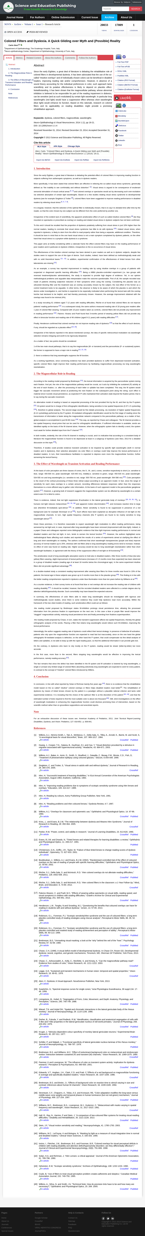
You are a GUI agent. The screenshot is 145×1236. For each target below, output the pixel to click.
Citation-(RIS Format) (126, 80)
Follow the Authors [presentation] (87, 58)
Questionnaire (74, 1231)
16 (55, 313)
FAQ (70, 1228)
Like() (125, 98)
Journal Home (14, 17)
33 (71, 503)
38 (70, 565)
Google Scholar (41, 1218)
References (13, 98)
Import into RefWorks (101, 160)
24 (35, 409)
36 (74, 511)
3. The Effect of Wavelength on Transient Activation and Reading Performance (19, 82)
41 (49, 588)
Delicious (120, 126)
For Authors (37, 17)
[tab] (9, 57)
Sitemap (71, 1221)
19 (73, 327)
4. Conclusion (14, 89)
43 (125, 694)
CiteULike (120, 111)
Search (135, 9)
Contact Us (72, 1218)
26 (124, 477)
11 (62, 258)
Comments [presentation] (70, 58)
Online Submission (63, 17)
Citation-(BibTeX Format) (127, 85)
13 (55, 262)
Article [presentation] (9, 58)
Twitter (119, 135)
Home (3, 1218)
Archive (109, 17)
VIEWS (104, 30)
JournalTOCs (40, 1231)
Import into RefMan (81, 160)
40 (136, 578)
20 (75, 327)
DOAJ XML (122, 71)
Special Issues (7, 1231)
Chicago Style (74, 146)
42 (103, 683)
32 (68, 503)
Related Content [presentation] (33, 58)
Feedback (72, 1224)
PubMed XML (123, 76)
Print (118, 145)
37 (50, 518)
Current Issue (89, 17)
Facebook (120, 130)
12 (65, 258)
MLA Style (41, 146)
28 (127, 499)
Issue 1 (39, 24)
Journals (4, 1224)
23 (85, 349)
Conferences (6, 1228)
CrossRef (124, 740)
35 (70, 507)
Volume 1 (28, 24)
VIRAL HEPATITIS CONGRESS (48, 1228)
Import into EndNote (62, 160)
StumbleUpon (122, 121)
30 (132, 499)
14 (80, 272)
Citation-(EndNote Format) (128, 89)
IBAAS (37, 1224)
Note (10, 93)
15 (60, 306)
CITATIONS (134, 30)
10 (115, 228)
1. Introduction (14, 69)
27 (41, 490)
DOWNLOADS (119, 30)
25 (54, 442)
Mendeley (120, 116)
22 (82, 349)
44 (128, 694)
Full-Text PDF (123, 62)
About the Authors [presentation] (53, 58)
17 (117, 317)
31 (135, 499)
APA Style (58, 146)
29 (130, 499)
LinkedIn (120, 140)
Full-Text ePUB (123, 67)
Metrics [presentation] (19, 58)
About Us (126, 17)
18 (111, 323)
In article (44, 740)
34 (74, 503)
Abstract (11, 64)
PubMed (134, 740)
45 (107, 698)
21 (80, 349)
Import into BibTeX (43, 160)
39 (117, 574)
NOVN (7, 24)
